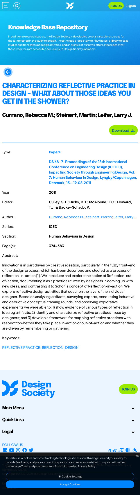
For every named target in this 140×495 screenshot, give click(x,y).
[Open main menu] (5, 5)
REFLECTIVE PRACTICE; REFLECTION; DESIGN (40, 347)
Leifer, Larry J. (124, 217)
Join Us (116, 6)
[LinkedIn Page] (5, 450)
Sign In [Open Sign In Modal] (131, 6)
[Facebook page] (25, 450)
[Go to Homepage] (70, 5)
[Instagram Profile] (18, 450)
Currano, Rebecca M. (66, 217)
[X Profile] (31, 450)
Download (123, 130)
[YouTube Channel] (12, 450)
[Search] (16, 5)
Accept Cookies (70, 484)
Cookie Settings (70, 476)
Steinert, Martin (99, 217)
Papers (55, 152)
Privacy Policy (86, 466)
